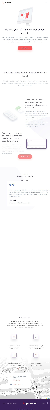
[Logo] (6, 2)
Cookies (18, 409)
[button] (46, 2)
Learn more (25, 48)
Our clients (25, 159)
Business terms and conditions (27, 409)
